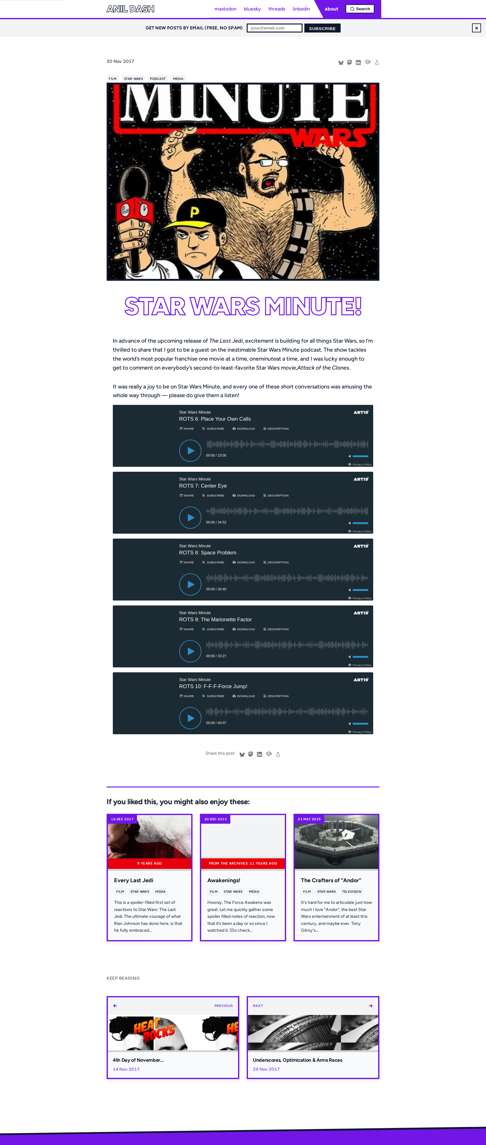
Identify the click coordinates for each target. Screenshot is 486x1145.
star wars (139, 892)
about (331, 9)
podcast (158, 79)
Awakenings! (224, 880)
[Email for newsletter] (275, 28)
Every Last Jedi (133, 880)
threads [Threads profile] (276, 9)
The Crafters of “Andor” (331, 880)
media (178, 79)
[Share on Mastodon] (349, 62)
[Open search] (360, 8)
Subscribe (322, 28)
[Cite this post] (368, 61)
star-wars (133, 79)
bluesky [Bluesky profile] (252, 9)
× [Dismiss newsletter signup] (476, 27)
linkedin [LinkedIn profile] (301, 9)
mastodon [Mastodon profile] (225, 9)
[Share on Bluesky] (340, 62)
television (351, 892)
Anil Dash (130, 9)
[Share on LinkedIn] (358, 62)
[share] (376, 62)
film (113, 79)
